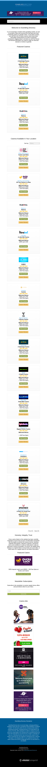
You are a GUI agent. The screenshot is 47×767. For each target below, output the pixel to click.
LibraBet (23, 87)
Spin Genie (23, 427)
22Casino (23, 482)
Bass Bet (23, 400)
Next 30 (37, 531)
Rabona (23, 114)
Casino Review (23, 73)
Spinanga (23, 59)
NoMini (23, 263)
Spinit (23, 372)
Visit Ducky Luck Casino (23, 574)
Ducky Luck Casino (23, 181)
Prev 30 (30, 531)
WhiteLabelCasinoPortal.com (30, 750)
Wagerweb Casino (23, 510)
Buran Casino (23, 318)
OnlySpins (23, 455)
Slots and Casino (23, 153)
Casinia (23, 290)
